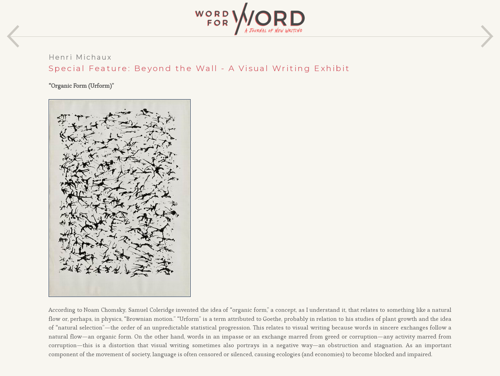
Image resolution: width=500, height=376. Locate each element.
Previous (13, 36)
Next (487, 36)
